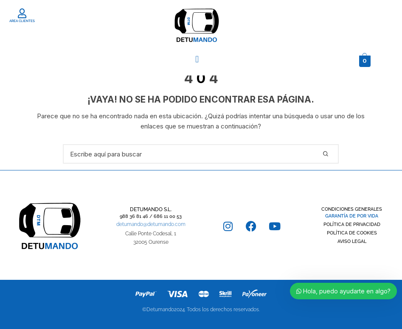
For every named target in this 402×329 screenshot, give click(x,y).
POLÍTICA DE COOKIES (352, 233)
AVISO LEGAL (351, 241)
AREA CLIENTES (22, 21)
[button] (197, 59)
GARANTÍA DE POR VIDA (351, 216)
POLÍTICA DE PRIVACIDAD (351, 224)
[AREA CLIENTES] (22, 13)
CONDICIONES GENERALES (351, 209)
